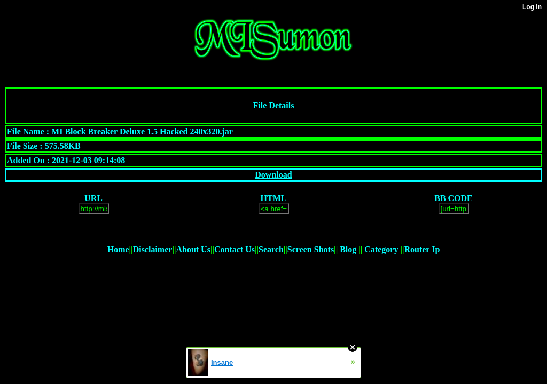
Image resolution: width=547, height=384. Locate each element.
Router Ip (422, 249)
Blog (348, 249)
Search (271, 249)
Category (381, 249)
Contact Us (234, 249)
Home (118, 249)
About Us (193, 249)
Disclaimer (153, 249)
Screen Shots (310, 249)
